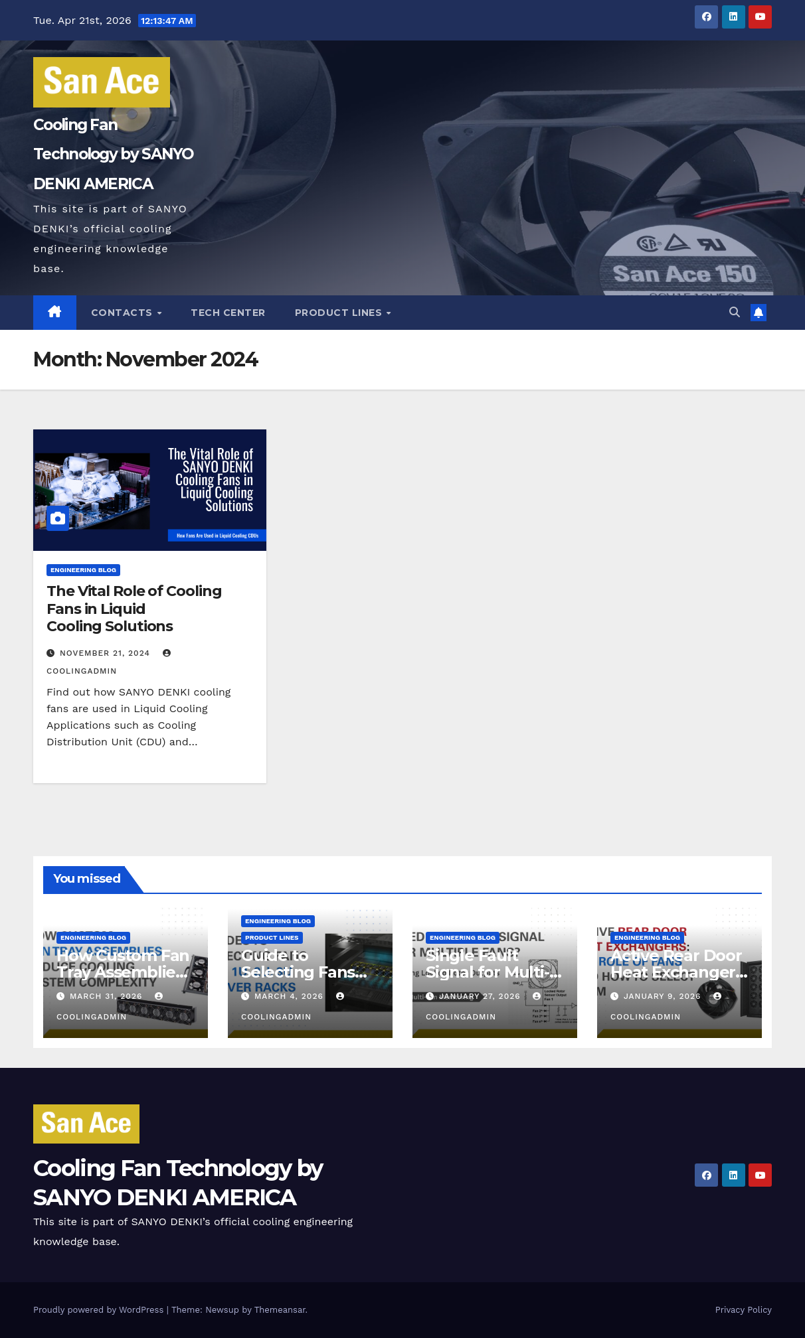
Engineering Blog (83, 569)
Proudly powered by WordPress (100, 1310)
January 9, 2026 (664, 996)
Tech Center (228, 313)
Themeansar (280, 1310)
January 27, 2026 (481, 996)
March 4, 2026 (290, 996)
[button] (734, 312)
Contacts (123, 313)
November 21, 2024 (106, 653)
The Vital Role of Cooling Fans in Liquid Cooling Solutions (134, 608)
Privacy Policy (743, 1310)
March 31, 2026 (107, 996)
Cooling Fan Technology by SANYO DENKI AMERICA (113, 153)
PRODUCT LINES (340, 313)
